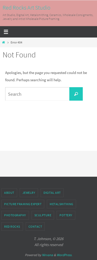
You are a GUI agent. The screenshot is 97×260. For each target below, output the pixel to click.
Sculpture (42, 215)
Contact (35, 226)
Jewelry (29, 193)
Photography (15, 215)
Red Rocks (12, 226)
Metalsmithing (61, 204)
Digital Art (52, 193)
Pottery (65, 215)
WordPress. (64, 255)
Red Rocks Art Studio (26, 7)
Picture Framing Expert (22, 204)
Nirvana (47, 255)
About (9, 193)
